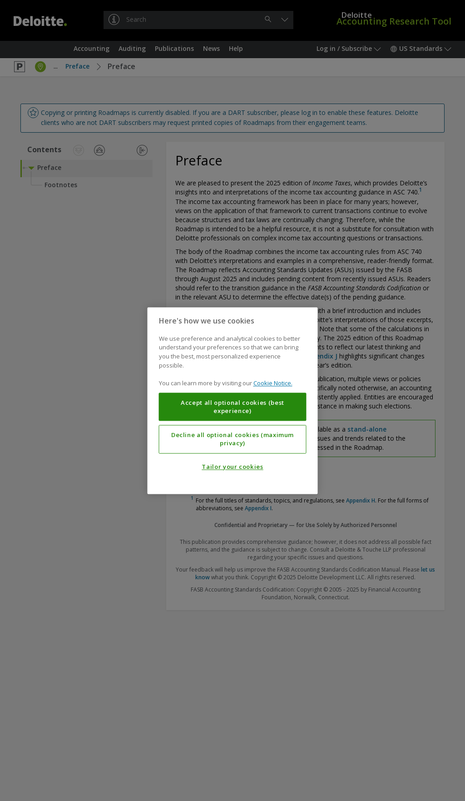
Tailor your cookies (232, 467)
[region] (233, 400)
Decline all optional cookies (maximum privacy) (232, 439)
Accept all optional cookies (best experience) (232, 406)
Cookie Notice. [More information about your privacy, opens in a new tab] (272, 383)
